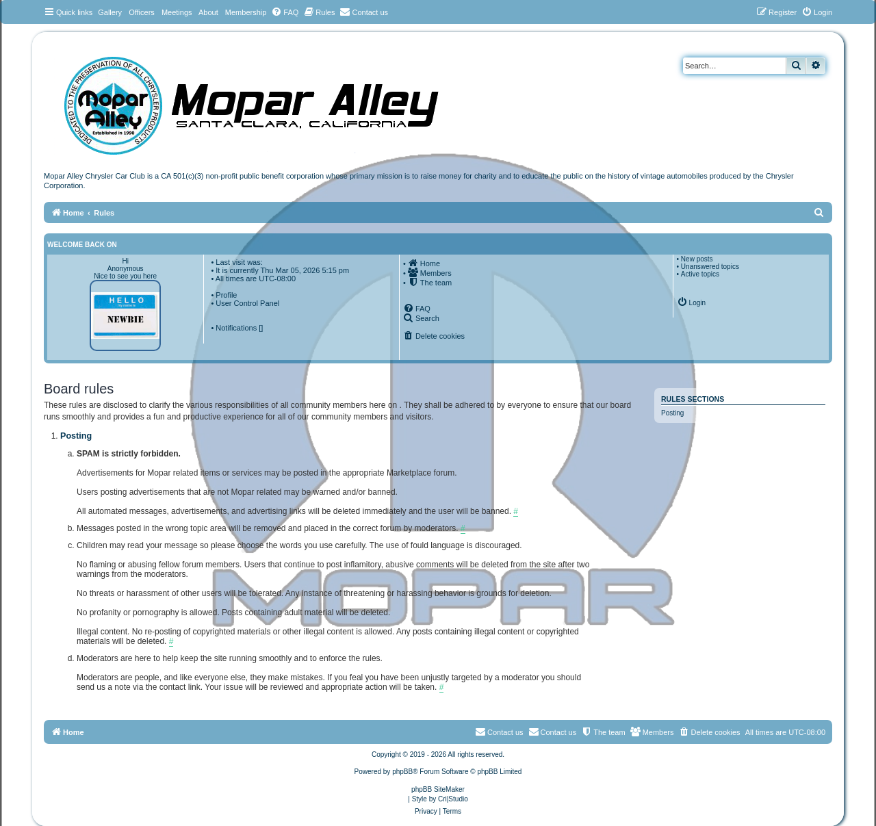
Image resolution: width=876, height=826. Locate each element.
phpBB (402, 771)
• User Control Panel (245, 303)
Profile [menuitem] (226, 295)
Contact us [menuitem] (552, 731)
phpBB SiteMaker (438, 789)
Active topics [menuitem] (700, 274)
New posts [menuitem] (697, 259)
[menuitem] (284, 12)
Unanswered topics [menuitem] (710, 266)
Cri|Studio (453, 799)
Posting (672, 413)
